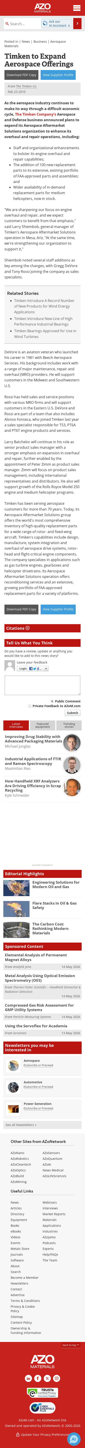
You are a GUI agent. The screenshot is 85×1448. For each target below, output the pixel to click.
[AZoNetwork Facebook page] (37, 1378)
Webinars (50, 1202)
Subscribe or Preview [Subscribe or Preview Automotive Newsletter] (38, 1087)
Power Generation (37, 1104)
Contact (16, 1289)
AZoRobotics (20, 1158)
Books (15, 1225)
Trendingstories (69, 725)
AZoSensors (51, 1153)
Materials (50, 1220)
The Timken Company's (35, 114)
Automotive (33, 1082)
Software (17, 1260)
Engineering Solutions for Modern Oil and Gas (56, 884)
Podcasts (49, 1243)
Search (16, 1272)
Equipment (19, 1220)
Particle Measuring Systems (32, 1017)
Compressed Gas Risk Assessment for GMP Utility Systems (39, 1007)
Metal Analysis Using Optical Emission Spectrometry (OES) (40, 978)
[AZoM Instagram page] (56, 1378)
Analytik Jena (22, 967)
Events (15, 1243)
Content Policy (21, 1322)
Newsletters (19, 1283)
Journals (17, 1254)
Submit (72, 713)
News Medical (53, 1170)
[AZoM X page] (47, 1378)
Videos (15, 1237)
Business (40, 41)
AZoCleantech (21, 1164)
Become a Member (25, 1277)
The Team (50, 1260)
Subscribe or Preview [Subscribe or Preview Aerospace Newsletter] (38, 1065)
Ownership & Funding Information (26, 1330)
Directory (17, 1214)
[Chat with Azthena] (74, 1439)
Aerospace (32, 1060)
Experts (48, 1249)
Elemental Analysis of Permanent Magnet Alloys (36, 957)
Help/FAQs (50, 1254)
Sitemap (17, 1317)
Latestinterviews (16, 725)
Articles (16, 1208)
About (15, 1266)
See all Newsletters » (21, 1125)
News (26, 41)
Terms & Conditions (25, 1301)
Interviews (50, 1208)
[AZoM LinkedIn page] (28, 1378)
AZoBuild (17, 1176)
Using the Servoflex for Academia (36, 1025)
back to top (71, 1345)
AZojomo (49, 1237)
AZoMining (19, 1182)
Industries (50, 1231)
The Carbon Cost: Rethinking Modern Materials (50, 928)
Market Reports (54, 1214)
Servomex (19, 1033)
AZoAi (47, 1164)
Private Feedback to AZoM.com (57, 706)
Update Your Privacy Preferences (42, 1434)
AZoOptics (18, 1170)
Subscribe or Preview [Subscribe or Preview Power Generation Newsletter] (38, 1108)
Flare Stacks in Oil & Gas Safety (54, 905)
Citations (18, 628)
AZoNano (17, 1153)
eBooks (16, 1231)
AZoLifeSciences (54, 1176)
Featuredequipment (42, 725)
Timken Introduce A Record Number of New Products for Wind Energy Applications (44, 306)
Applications (52, 1225)
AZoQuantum (52, 1158)
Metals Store (20, 1249)
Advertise (18, 1295)
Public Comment (68, 701)
